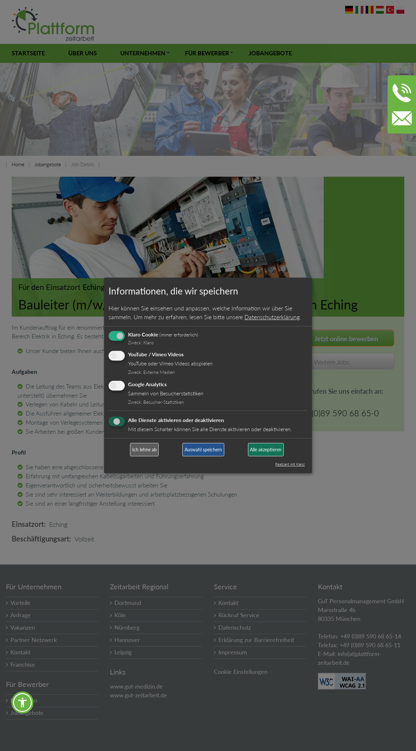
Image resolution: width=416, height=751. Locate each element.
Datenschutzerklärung (272, 317)
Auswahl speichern (203, 449)
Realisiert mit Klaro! (290, 464)
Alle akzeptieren (265, 449)
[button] (22, 702)
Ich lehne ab (144, 449)
